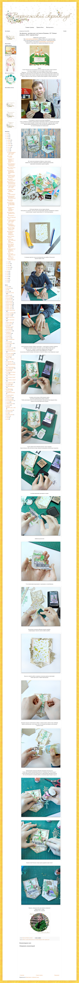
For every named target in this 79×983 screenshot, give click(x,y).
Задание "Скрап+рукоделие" (11, 194)
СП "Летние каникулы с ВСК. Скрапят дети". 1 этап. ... (11, 221)
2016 (7, 274)
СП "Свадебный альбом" (10, 374)
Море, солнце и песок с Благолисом (11, 168)
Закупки (7, 325)
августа (8, 147)
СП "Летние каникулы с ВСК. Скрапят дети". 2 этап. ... (11, 186)
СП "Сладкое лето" (9, 382)
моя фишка (8, 336)
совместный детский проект (32, 38)
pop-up (7, 419)
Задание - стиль (9, 307)
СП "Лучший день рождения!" (9, 370)
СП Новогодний (9, 399)
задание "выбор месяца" (10, 310)
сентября (9, 145)
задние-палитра (9, 323)
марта (8, 265)
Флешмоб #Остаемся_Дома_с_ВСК (11, 407)
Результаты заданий (9, 353)
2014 (7, 278)
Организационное (9, 343)
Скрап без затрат (9, 354)
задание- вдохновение (10, 319)
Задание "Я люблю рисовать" (10, 237)
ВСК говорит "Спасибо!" (9, 157)
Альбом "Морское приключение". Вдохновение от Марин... (10, 246)
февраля (9, 267)
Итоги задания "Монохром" (10, 200)
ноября (8, 141)
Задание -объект (9, 308)
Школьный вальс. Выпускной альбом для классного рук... (11, 182)
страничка (8, 405)
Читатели (8, 416)
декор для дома (9, 301)
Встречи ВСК (8, 298)
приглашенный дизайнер (10, 350)
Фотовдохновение (9, 410)
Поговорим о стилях (10, 347)
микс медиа (8, 334)
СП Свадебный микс (10, 400)
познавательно (9, 349)
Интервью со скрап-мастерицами (10, 327)
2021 (7, 135)
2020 (7, 136)
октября (9, 143)
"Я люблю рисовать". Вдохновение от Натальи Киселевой (11, 197)
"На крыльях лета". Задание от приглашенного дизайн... (10, 160)
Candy (7, 417)
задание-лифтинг (9, 322)
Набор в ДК (8, 337)
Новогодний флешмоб (10, 339)
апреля (8, 263)
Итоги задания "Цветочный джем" (11, 180)
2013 (7, 280)
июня (8, 150)
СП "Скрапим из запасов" (11, 379)
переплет (8, 346)
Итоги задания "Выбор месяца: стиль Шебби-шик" (11, 225)
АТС (7, 289)
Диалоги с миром (9, 302)
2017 (7, 273)
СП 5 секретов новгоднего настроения (10, 392)
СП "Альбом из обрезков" (9, 357)
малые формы (8, 329)
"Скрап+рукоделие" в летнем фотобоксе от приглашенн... (11, 164)
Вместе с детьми (26, 939)
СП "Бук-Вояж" (9, 361)
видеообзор (8, 295)
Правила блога (40, 27)
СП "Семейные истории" (10, 377)
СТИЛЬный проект (9, 403)
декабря (9, 140)
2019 (7, 138)
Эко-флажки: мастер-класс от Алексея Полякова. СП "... (11, 176)
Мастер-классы (49, 27)
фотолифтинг (8, 411)
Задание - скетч (9, 305)
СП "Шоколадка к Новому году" (9, 389)
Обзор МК (8, 341)
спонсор (7, 402)
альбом (7, 286)
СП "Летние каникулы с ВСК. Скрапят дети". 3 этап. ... (11, 153)
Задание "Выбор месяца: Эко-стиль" (11, 259)
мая (8, 261)
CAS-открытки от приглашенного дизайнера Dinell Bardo (10, 172)
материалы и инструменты (8, 333)
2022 (7, 133)
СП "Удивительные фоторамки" (9, 384)
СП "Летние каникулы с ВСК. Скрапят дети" (41, 939)
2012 (7, 281)
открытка (8, 344)
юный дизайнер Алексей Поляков (46, 41)
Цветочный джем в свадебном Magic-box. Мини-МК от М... (11, 204)
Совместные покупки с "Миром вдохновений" (11, 190)
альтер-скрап (8, 288)
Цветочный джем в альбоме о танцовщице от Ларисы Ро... (10, 209)
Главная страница (29, 27)
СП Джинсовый (9, 397)
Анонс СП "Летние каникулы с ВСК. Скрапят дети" (11, 228)
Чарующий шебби (9, 414)
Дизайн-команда (9, 304)
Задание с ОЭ (8, 315)
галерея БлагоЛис (9, 299)
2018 (7, 271)
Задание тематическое (10, 317)
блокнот (7, 291)
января (8, 269)
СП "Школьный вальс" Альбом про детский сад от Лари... (11, 250)
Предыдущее (56, 975)
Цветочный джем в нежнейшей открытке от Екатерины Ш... (10, 233)
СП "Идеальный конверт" (11, 364)
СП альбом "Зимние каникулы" (10, 396)
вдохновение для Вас (10, 292)
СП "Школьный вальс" (10, 386)
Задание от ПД (9, 314)
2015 (7, 276)
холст (7, 413)
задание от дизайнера (10, 312)
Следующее (22, 975)
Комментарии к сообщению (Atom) (32, 977)
